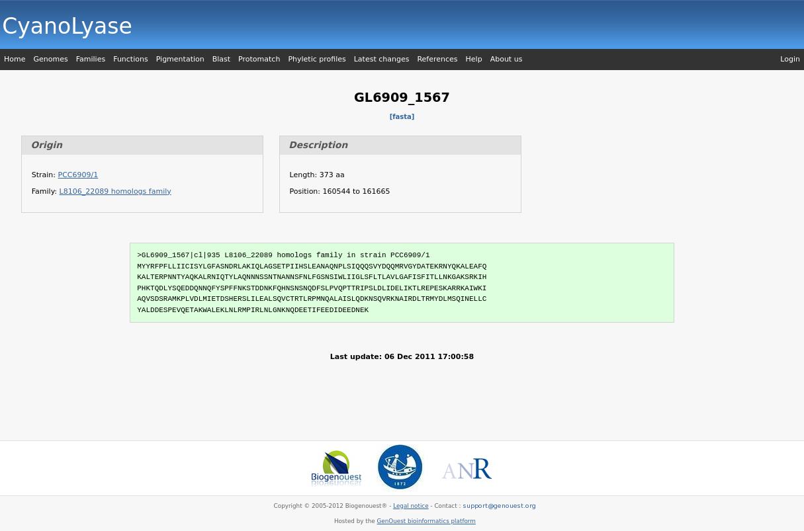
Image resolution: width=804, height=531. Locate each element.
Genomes (50, 59)
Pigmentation (180, 59)
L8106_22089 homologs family (115, 191)
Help (474, 59)
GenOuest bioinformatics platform (426, 521)
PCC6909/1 (78, 175)
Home (14, 59)
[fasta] (402, 116)
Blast (221, 59)
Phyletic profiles (316, 59)
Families (90, 59)
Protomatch (259, 59)
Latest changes (382, 59)
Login (790, 59)
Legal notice (410, 506)
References (437, 59)
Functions (130, 59)
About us (506, 59)
